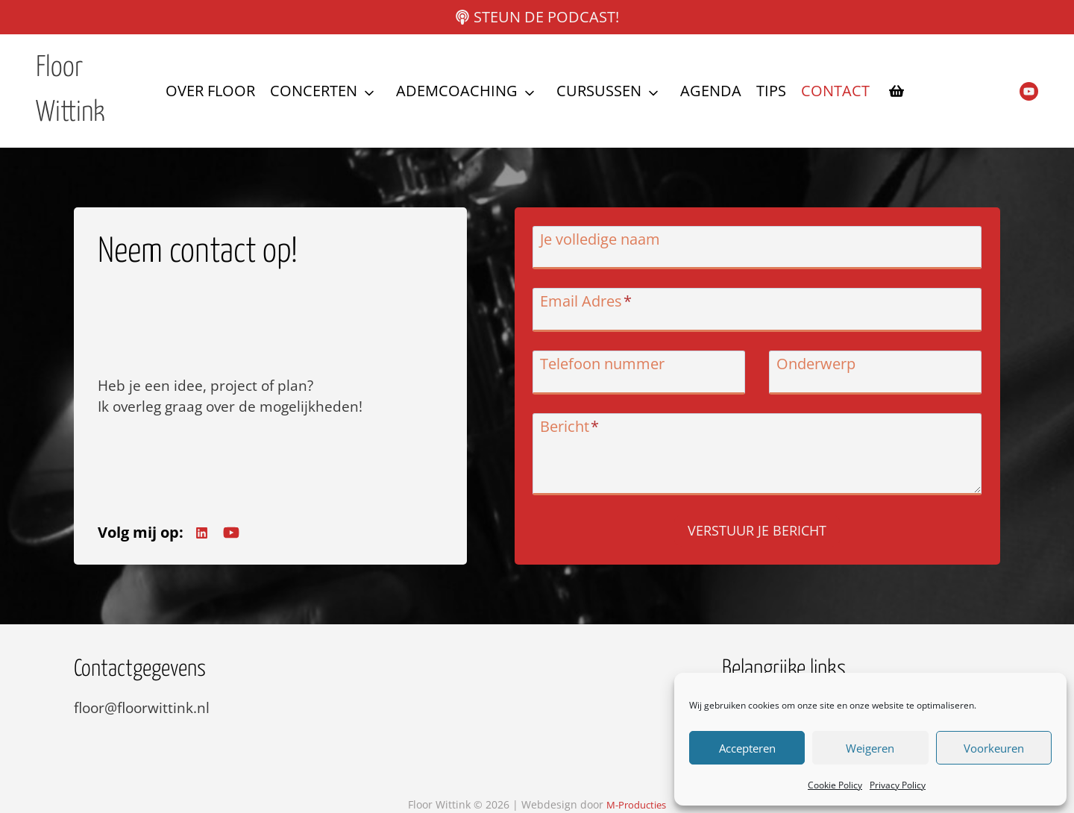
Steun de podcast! (546, 17)
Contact (835, 91)
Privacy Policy (898, 785)
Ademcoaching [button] (457, 91)
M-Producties (636, 805)
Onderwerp (815, 368)
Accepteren (747, 748)
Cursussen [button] (598, 91)
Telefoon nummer (608, 368)
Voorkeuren (994, 748)
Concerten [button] (313, 91)
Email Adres (592, 306)
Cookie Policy (835, 785)
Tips (771, 91)
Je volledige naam (606, 243)
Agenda (710, 91)
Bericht (575, 431)
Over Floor (210, 91)
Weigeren (870, 748)
